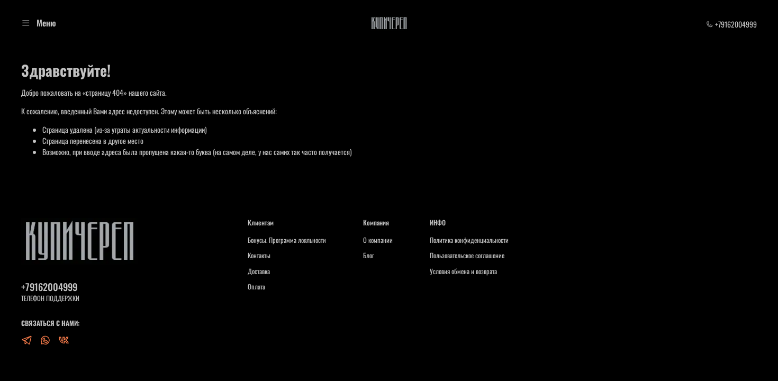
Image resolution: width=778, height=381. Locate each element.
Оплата (256, 287)
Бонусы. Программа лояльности (287, 240)
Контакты (259, 255)
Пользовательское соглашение (467, 255)
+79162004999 (731, 24)
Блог (368, 255)
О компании (378, 240)
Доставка (259, 271)
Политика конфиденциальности (469, 240)
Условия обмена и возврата (463, 271)
